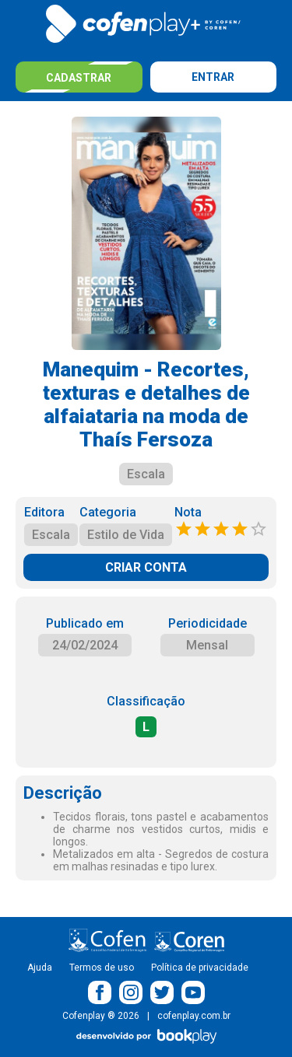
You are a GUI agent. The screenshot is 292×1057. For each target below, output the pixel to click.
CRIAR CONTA (146, 567)
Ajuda (39, 967)
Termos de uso (101, 967)
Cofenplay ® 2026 (100, 1015)
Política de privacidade (199, 967)
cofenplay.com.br (193, 1015)
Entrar (213, 77)
